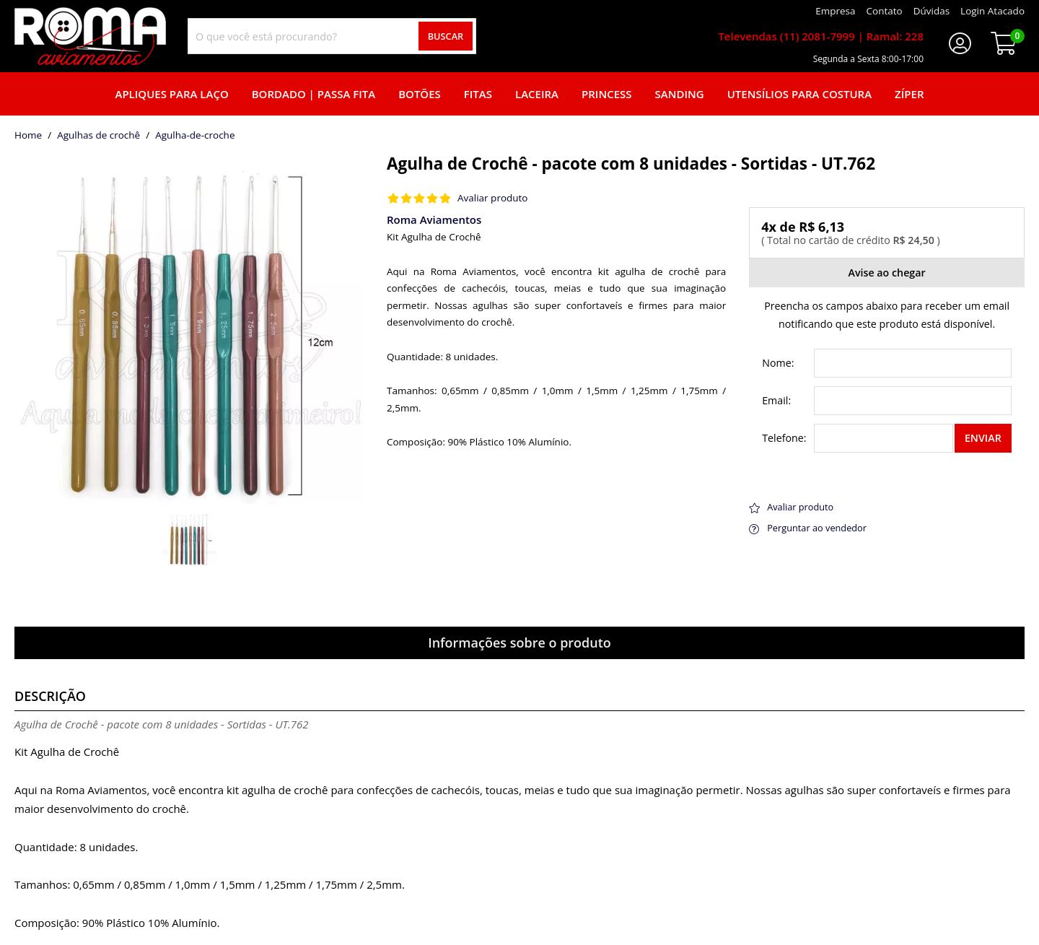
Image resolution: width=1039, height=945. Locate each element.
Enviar (983, 438)
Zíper (909, 94)
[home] (90, 36)
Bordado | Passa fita (313, 94)
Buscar (446, 36)
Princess (607, 94)
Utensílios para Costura (799, 94)
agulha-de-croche (194, 135)
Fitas (478, 94)
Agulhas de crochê (98, 135)
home (28, 135)
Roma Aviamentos (434, 219)
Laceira (536, 94)
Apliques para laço (171, 94)
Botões (419, 94)
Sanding (679, 94)
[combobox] (332, 36)
